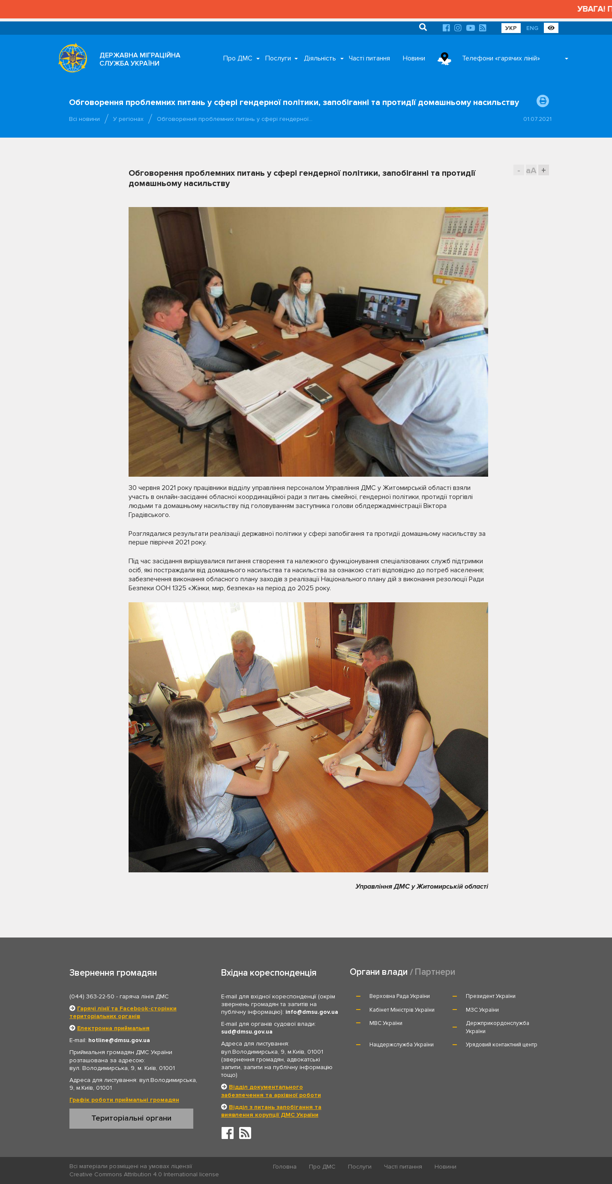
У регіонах (128, 119)
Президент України (491, 996)
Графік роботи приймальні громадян (124, 1099)
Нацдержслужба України (401, 1044)
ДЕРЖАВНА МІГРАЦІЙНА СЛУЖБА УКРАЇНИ (139, 59)
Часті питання (369, 58)
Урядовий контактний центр (501, 1044)
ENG (532, 28)
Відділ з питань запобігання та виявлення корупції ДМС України (271, 1110)
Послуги (278, 58)
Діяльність (320, 58)
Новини (414, 58)
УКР (511, 28)
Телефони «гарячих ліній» (501, 58)
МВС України (385, 1023)
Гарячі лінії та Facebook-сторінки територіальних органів (123, 1012)
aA (531, 170)
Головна (285, 1166)
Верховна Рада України (399, 996)
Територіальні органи (131, 1118)
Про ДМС (237, 58)
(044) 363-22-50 (91, 996)
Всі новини (84, 119)
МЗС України (482, 1010)
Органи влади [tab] (379, 972)
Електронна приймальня (113, 1028)
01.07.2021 (537, 119)
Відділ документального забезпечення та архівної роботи (271, 1090)
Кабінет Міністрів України (402, 1010)
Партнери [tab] (435, 972)
